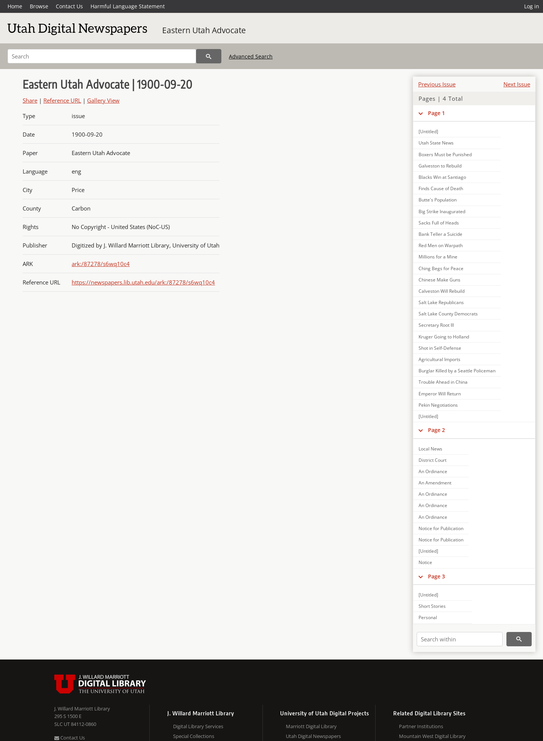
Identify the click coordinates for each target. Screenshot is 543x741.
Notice (425, 562)
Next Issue (516, 84)
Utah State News (436, 143)
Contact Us (69, 6)
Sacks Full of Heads (439, 223)
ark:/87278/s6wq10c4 (101, 263)
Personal (428, 617)
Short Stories (432, 606)
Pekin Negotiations (438, 405)
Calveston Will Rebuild (442, 291)
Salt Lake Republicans (441, 302)
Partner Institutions (421, 726)
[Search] (102, 56)
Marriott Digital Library (311, 726)
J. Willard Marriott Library (82, 708)
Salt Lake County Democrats (448, 314)
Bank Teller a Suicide (440, 234)
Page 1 (436, 113)
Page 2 (436, 430)
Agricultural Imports (439, 359)
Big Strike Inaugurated (442, 211)
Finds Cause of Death (441, 188)
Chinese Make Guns (439, 280)
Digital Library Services (198, 726)
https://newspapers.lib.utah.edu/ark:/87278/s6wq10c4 (143, 282)
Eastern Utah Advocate (204, 30)
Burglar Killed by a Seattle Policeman (457, 370)
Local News (430, 449)
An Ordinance (433, 471)
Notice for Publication (441, 528)
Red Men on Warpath (441, 245)
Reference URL (62, 100)
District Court (432, 460)
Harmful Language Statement (127, 6)
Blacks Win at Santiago (442, 177)
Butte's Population (438, 200)
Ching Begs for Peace (441, 268)
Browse (39, 6)
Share (30, 100)
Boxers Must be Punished (445, 154)
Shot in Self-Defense (440, 348)
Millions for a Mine (438, 257)
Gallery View (103, 100)
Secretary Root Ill (436, 325)
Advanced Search (251, 56)
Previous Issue (437, 84)
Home (15, 6)
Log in (531, 6)
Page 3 (436, 576)
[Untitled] (428, 131)
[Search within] (460, 639)
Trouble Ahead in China (443, 382)
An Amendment (435, 483)
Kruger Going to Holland (444, 337)
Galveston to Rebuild (440, 166)
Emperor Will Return (440, 393)
